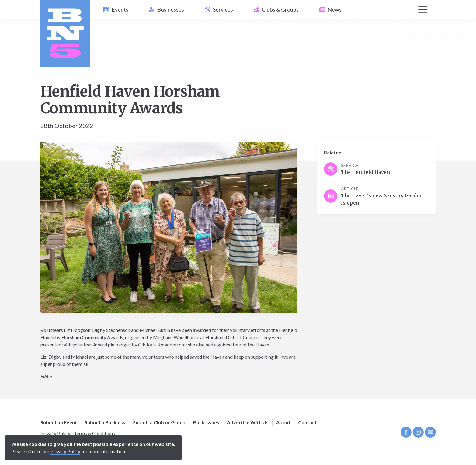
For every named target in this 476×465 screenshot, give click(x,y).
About (283, 422)
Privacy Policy (55, 433)
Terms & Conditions (94, 433)
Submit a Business (105, 422)
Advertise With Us (248, 422)
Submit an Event (58, 422)
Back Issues (206, 422)
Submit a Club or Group (159, 422)
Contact (307, 422)
